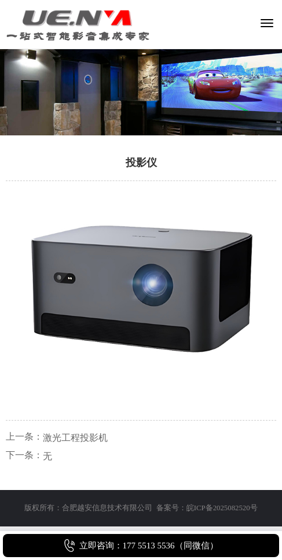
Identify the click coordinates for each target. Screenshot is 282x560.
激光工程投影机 (75, 438)
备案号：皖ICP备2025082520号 (207, 508)
